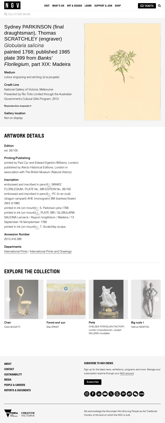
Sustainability (13, 374)
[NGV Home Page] (12, 5)
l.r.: (49, 193)
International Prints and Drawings (51, 251)
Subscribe (93, 382)
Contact (9, 369)
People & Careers (14, 385)
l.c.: (37, 212)
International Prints (16, 251)
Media (7, 380)
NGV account (127, 373)
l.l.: (49, 184)
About (7, 364)
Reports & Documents (17, 390)
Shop (118, 6)
